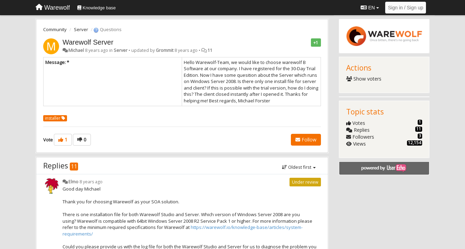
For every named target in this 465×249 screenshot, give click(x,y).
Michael (76, 50)
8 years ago (91, 182)
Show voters (364, 78)
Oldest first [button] (299, 167)
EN (370, 7)
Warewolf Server (88, 42)
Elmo (73, 182)
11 (210, 50)
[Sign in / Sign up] (405, 7)
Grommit (164, 50)
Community (55, 29)
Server (81, 29)
